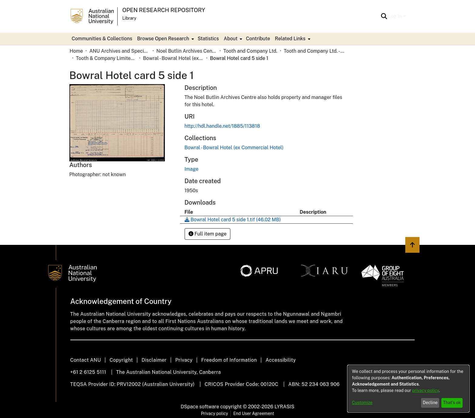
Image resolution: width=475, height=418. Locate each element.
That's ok (452, 402)
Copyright (121, 360)
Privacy (183, 360)
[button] (384, 16)
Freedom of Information (229, 360)
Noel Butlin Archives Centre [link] (186, 51)
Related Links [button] (290, 38)
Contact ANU (85, 360)
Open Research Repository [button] (163, 10)
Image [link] (192, 169)
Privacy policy (214, 413)
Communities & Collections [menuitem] (102, 38)
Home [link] (76, 51)
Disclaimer (154, 360)
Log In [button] (395, 16)
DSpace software (200, 407)
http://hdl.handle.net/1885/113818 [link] (222, 126)
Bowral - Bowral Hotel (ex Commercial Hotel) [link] (173, 58)
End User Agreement (253, 413)
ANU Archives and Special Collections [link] (119, 51)
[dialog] (408, 388)
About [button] (230, 38)
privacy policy (425, 390)
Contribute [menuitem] (258, 38)
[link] (234, 147)
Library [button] (129, 18)
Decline (430, 402)
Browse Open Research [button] (163, 38)
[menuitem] (165, 39)
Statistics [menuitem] (208, 38)
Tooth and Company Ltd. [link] (250, 51)
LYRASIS (284, 407)
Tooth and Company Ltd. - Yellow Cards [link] (314, 51)
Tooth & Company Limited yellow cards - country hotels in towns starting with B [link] (106, 58)
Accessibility (281, 360)
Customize (362, 402)
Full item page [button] (208, 234)
